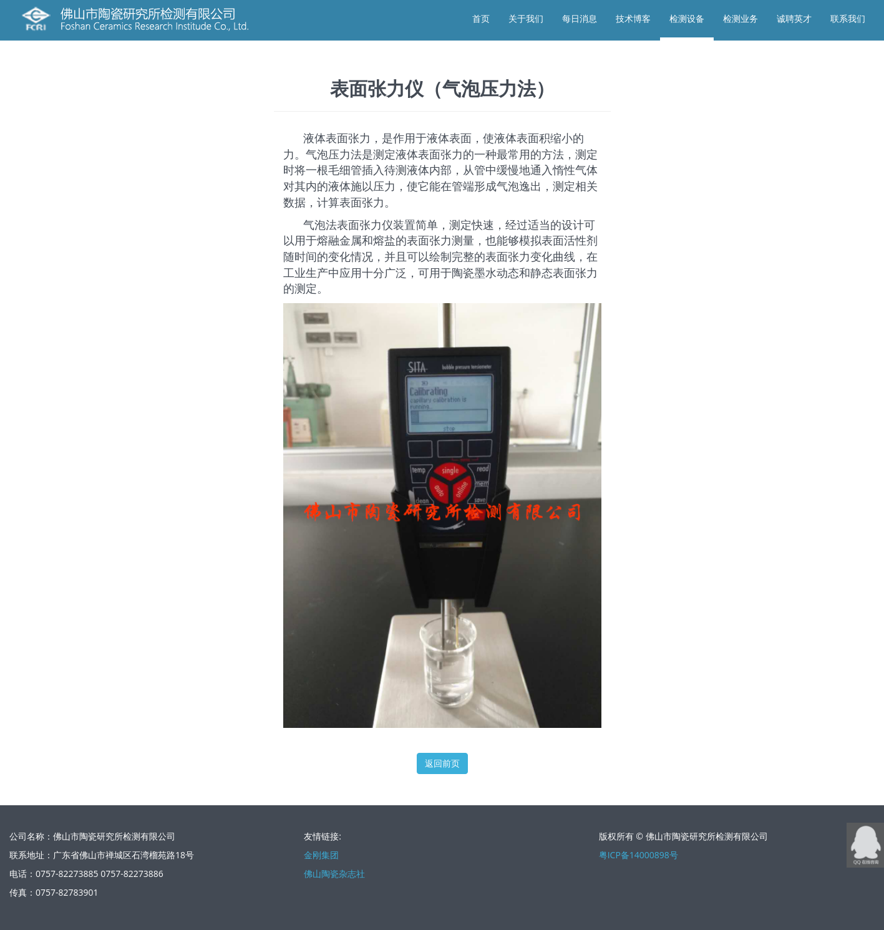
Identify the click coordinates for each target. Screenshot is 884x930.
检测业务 (740, 18)
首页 (481, 18)
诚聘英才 (794, 18)
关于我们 (525, 18)
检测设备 (686, 18)
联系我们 (847, 18)
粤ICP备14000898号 (638, 855)
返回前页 (442, 763)
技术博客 (633, 18)
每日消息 (579, 18)
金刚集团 (321, 855)
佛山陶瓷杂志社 (334, 873)
